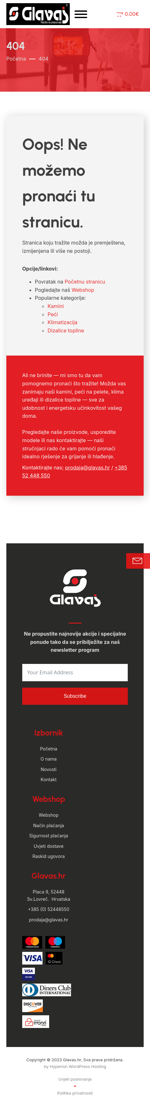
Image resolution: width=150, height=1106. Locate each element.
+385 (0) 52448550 (48, 909)
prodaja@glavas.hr (87, 467)
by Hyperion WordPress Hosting (75, 1066)
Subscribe (75, 696)
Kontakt (48, 779)
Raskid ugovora (48, 856)
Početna (16, 59)
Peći (53, 314)
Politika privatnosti (75, 1093)
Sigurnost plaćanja (48, 835)
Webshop (83, 290)
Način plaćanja (48, 825)
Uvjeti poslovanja (75, 1079)
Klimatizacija (62, 322)
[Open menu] (81, 14)
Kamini (56, 306)
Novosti (48, 769)
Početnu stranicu (85, 281)
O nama (49, 759)
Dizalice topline (66, 330)
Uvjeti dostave (48, 846)
